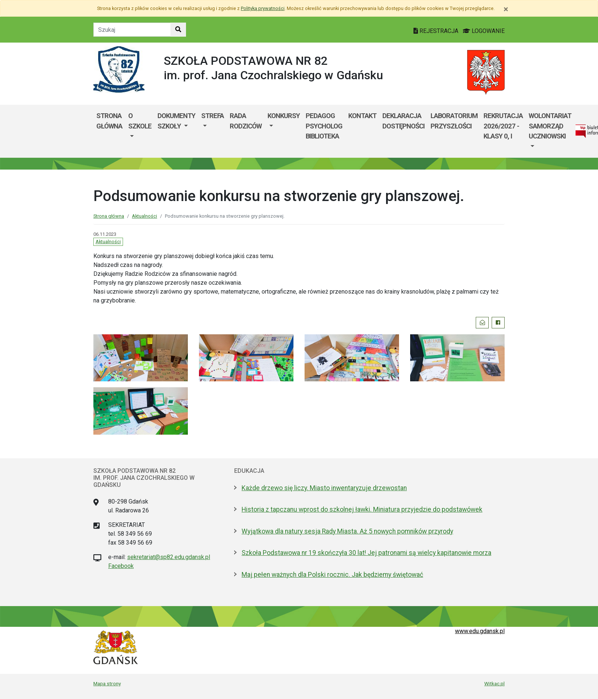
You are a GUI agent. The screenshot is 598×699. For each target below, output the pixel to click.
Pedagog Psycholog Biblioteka (324, 126)
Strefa (212, 116)
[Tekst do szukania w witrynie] (132, 30)
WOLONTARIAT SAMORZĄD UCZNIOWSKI (550, 126)
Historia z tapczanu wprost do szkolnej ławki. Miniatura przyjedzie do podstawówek (362, 509)
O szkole (140, 121)
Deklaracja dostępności (403, 121)
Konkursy (284, 116)
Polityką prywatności (263, 8)
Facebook (121, 565)
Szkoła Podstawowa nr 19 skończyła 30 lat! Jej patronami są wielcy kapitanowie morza (366, 552)
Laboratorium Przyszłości (454, 121)
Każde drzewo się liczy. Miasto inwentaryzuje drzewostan (324, 488)
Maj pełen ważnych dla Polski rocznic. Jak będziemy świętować (332, 574)
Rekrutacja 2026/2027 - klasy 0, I (503, 126)
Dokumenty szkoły (176, 121)
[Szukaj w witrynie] (178, 30)
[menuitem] (140, 131)
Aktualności (144, 216)
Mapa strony (107, 683)
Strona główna (109, 121)
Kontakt (362, 116)
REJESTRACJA (436, 30)
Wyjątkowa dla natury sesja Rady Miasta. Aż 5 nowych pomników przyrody (347, 531)
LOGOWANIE (484, 30)
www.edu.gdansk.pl (480, 631)
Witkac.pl (494, 683)
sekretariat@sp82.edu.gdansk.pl (168, 557)
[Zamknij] (506, 9)
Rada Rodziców (246, 121)
